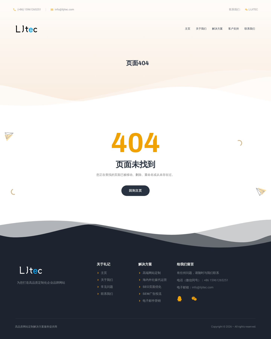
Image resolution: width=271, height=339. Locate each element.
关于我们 (201, 29)
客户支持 (233, 29)
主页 (187, 29)
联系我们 (249, 29)
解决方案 (217, 29)
